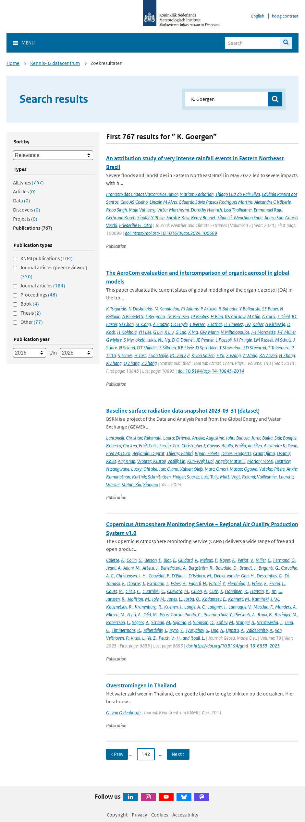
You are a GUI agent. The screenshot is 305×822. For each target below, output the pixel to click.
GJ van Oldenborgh (123, 712)
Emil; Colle (148, 445)
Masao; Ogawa (243, 469)
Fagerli (195, 583)
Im (274, 591)
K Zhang (114, 363)
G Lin (158, 332)
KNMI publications (46, 258)
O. (293, 560)
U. (280, 591)
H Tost (140, 355)
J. (157, 568)
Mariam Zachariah (197, 194)
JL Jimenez (233, 324)
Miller (261, 560)
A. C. (110, 576)
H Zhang (287, 355)
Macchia (260, 607)
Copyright (117, 815)
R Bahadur (228, 309)
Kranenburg (145, 607)
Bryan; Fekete (207, 453)
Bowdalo (223, 568)
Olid (147, 614)
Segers (138, 622)
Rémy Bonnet (203, 217)
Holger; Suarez (186, 477)
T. (166, 630)
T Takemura (278, 348)
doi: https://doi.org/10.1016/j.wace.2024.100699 (171, 233)
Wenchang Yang (248, 217)
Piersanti (242, 614)
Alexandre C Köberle (272, 202)
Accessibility (185, 815)
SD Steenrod (254, 348)
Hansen (257, 591)
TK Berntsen (178, 316)
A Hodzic (161, 324)
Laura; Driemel (176, 438)
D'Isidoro (197, 576)
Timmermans (123, 630)
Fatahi (215, 583)
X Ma (193, 332)
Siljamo (179, 622)
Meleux (206, 560)
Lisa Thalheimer (238, 210)
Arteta (148, 568)
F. (160, 560)
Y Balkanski (249, 309)
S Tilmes (125, 355)
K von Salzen (202, 355)
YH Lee (145, 332)
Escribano (155, 583)
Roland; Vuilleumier (259, 477)
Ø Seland (127, 348)
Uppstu (232, 630)
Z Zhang (149, 363)
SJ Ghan (126, 324)
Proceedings (38, 295)
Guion (196, 591)
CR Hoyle (179, 324)
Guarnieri (150, 591)
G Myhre (114, 340)
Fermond (281, 560)
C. (269, 560)
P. (189, 622)
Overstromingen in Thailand (141, 685)
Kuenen (171, 607)
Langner (214, 607)
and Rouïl (191, 638)
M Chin (253, 316)
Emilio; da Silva (248, 445)
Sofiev (221, 622)
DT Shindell (147, 348)
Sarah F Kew (177, 217)
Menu (28, 43)
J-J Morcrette (263, 332)
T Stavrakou (230, 348)
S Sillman (167, 348)
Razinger (282, 614)
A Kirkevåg (275, 324)
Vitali (135, 638)
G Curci (268, 316)
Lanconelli (115, 438)
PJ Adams (190, 309)
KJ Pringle (243, 340)
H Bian (217, 316)
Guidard (185, 560)
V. (196, 560)
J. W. (275, 599)
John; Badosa (238, 438)
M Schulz (283, 340)
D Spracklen (206, 348)
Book (29, 304)
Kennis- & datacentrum (55, 63)
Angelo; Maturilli (230, 461)
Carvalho (289, 568)
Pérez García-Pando (178, 614)
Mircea (112, 614)
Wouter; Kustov (151, 461)
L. (283, 583)
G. (140, 560)
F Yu (220, 355)
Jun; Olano (168, 469)
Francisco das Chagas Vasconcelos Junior (142, 194)
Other (31, 322)
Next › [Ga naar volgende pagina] (178, 754)
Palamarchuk (215, 614)
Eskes (175, 583)
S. (182, 630)
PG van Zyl (179, 355)
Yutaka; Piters (272, 469)
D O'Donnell (183, 340)
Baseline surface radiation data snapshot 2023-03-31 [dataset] (183, 410)
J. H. (143, 576)
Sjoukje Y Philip (151, 217)
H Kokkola (127, 332)
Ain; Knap (126, 461)
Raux (262, 614)
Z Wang (233, 355)
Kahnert (235, 599)
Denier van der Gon (231, 576)
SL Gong (143, 324)
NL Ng (164, 340)
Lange (189, 607)
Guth (213, 591)
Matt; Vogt (230, 477)
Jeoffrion (135, 599)
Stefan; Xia (131, 484)
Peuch (164, 638)
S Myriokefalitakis (140, 340)
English (257, 16)
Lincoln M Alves (163, 202)
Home (12, 63)
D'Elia (177, 576)
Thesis (30, 313)
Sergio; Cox (169, 445)
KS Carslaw (235, 316)
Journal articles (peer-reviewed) (53, 272)
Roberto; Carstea (121, 445)
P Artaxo (208, 309)
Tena (289, 622)
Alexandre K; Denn (280, 445)
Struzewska (267, 622)
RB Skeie (186, 348)
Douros (133, 583)
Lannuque (237, 607)
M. (138, 568)
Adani (128, 568)
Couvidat (157, 576)
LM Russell (263, 340)
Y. (224, 583)
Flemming (236, 583)
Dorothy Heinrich (206, 210)
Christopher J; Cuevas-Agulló (207, 445)
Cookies (159, 815)
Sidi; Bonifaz (285, 438)
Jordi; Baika (262, 438)
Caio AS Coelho (134, 202)
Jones (172, 599)
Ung (214, 630)
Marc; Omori (216, 469)
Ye (149, 638)
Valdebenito (257, 630)
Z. (155, 638)
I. (185, 576)
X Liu (169, 332)
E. (174, 560)
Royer (225, 560)
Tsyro (173, 630)
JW (247, 324)
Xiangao (150, 484)
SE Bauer (270, 309)
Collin (132, 560)
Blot (167, 560)
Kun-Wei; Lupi (200, 461)
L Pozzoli (223, 340)
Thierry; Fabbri (179, 453)
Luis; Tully (209, 477)
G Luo (181, 332)
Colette (112, 560)
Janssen (113, 599)
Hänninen (233, 591)
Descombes (267, 576)
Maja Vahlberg (142, 210)
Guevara (174, 591)
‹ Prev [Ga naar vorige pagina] (117, 754)
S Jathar (214, 324)
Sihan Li (224, 217)
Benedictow (171, 568)
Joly (155, 599)
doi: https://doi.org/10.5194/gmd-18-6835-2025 (233, 646)
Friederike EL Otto (135, 225)
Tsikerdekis (153, 630)
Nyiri (131, 614)
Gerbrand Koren (120, 217)
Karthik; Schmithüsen (151, 477)
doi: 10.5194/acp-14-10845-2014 (211, 371)
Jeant (111, 568)
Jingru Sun (273, 217)
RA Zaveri (268, 355)
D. (235, 568)
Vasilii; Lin (176, 461)
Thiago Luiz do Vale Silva (237, 194)
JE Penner (205, 340)
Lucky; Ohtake (144, 469)
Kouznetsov (116, 607)
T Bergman (155, 316)
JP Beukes (200, 316)
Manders (283, 607)
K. (268, 591)
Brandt (245, 568)
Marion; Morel (260, 461)
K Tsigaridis (116, 309)
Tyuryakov (195, 630)
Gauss (111, 591)
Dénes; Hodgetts (236, 453)
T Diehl (283, 316)
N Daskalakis (140, 309)
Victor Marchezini (173, 210)
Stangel (243, 622)
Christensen (126, 576)
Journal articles (42, 286)
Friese (257, 583)
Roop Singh (116, 210)
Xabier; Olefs (191, 469)
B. (271, 614)
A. (123, 560)
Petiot (243, 560)
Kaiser (257, 324)
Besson (150, 560)
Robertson (115, 622)
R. (212, 568)
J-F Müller (286, 332)
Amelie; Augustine (208, 438)
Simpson (200, 622)
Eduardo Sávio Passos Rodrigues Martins (215, 202)
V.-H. (176, 638)
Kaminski (260, 599)
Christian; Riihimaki (143, 438)
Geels (130, 591)
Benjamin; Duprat (148, 453)
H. (252, 576)
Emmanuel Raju (268, 210)
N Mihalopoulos (235, 332)
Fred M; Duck (118, 453)
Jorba (189, 599)
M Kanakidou (166, 309)
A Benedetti (132, 316)
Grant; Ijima (264, 453)
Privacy (139, 815)
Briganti (266, 568)
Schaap (157, 622)
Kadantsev (211, 599)
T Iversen (197, 324)
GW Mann (209, 332)
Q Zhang (132, 363)
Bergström (198, 568)
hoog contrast (285, 16)
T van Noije (158, 355)
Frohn (274, 583)
